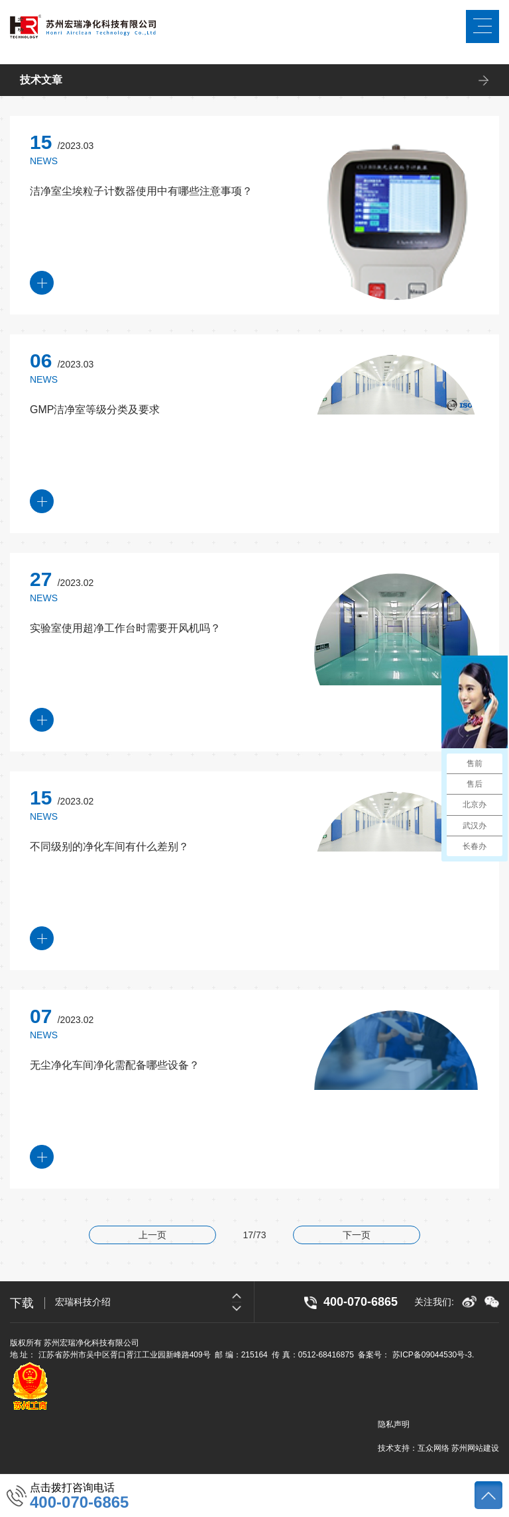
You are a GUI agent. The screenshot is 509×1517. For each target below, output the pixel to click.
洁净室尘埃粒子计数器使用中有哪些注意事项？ (141, 191)
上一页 (152, 1235)
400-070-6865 (79, 1502)
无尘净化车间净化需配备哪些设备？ (114, 1065)
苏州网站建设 (475, 1448)
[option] (154, 1301)
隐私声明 (394, 1424)
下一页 (356, 1235)
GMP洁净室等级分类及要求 (95, 409)
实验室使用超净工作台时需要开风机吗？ (125, 628)
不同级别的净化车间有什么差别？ (109, 846)
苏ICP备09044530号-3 (432, 1354)
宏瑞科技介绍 (83, 1302)
